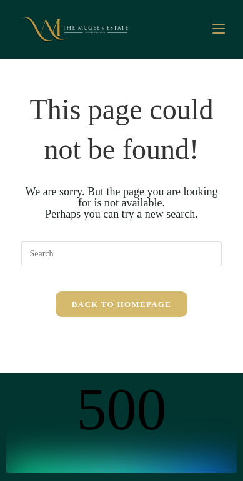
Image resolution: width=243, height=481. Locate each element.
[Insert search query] (121, 253)
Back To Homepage (121, 304)
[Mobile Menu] (218, 29)
